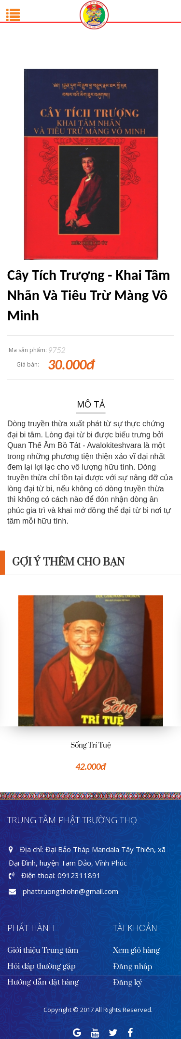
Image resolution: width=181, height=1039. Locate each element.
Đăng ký (127, 982)
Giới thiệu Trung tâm (42, 950)
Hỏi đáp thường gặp (41, 966)
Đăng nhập (133, 967)
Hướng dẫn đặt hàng (43, 982)
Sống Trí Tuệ (90, 745)
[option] (90, 684)
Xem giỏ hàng (136, 950)
